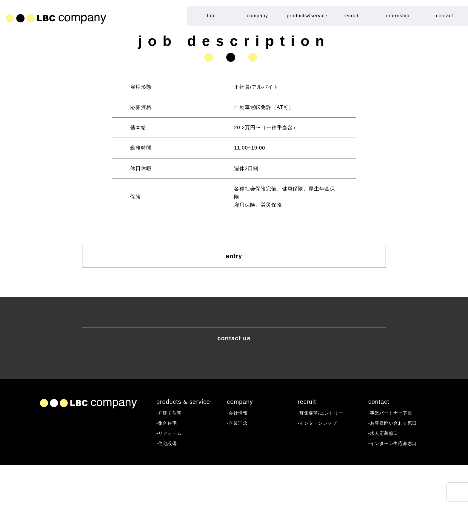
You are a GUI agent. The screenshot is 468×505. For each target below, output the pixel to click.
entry (234, 266)
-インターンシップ (320, 461)
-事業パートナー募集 (393, 449)
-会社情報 (238, 449)
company (257, 15)
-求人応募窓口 (385, 472)
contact (444, 15)
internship (398, 15)
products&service (307, 15)
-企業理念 (238, 461)
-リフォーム (170, 472)
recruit (351, 15)
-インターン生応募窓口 (396, 483)
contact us (234, 366)
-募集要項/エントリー (323, 449)
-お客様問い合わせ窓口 (396, 461)
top (210, 15)
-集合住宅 (168, 461)
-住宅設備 (168, 483)
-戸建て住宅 (170, 449)
